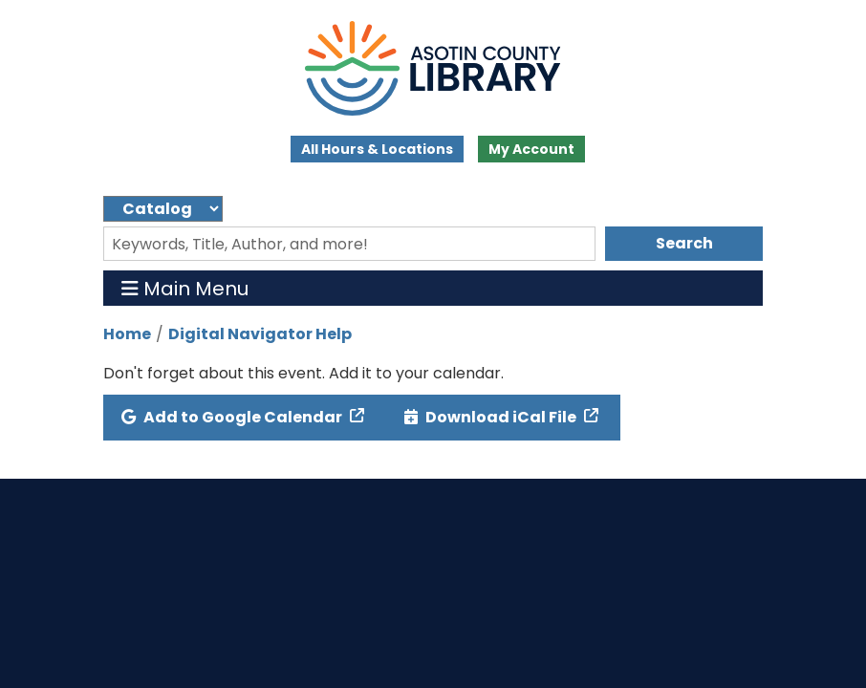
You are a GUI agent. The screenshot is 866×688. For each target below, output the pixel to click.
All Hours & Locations (377, 149)
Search (684, 243)
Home (127, 334)
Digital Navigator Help (260, 334)
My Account (531, 149)
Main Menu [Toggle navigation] (185, 288)
